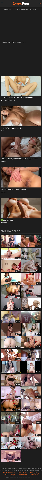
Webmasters (23, 475)
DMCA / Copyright (9, 475)
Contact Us (34, 475)
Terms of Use (22, 473)
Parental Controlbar (9, 473)
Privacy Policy (34, 473)
